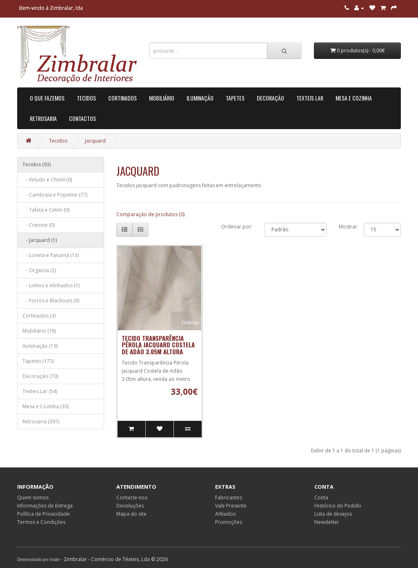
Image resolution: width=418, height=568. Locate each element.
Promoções (228, 522)
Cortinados (122, 98)
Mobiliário (161, 98)
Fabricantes (228, 497)
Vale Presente (231, 505)
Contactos (82, 118)
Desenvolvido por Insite (38, 559)
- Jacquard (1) (39, 240)
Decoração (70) (40, 376)
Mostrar (348, 226)
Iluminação (200, 98)
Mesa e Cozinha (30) (45, 406)
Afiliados (225, 513)
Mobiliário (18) (39, 330)
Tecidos (86, 98)
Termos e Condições (41, 522)
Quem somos (33, 497)
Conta (321, 497)
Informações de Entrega (45, 505)
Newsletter (326, 522)
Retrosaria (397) (40, 421)
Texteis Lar (309, 98)
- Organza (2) (39, 270)
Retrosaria (43, 118)
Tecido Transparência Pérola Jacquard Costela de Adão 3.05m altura (158, 344)
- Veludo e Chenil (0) (47, 179)
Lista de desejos (333, 513)
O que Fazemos (47, 98)
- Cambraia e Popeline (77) (54, 194)
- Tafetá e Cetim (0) (45, 209)
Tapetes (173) (38, 361)
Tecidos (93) (36, 164)
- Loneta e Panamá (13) (50, 255)
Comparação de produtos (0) (150, 214)
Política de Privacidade (43, 513)
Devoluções (130, 505)
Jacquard (95, 140)
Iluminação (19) (40, 345)
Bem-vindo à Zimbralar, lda (51, 7)
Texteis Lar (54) (39, 391)
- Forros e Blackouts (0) (50, 300)
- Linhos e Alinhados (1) (51, 285)
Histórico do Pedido (337, 505)
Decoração (270, 98)
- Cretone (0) (38, 224)
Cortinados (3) (39, 315)
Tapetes (235, 98)
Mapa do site (131, 513)
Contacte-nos (131, 497)
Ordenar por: (236, 226)
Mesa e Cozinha (354, 98)
